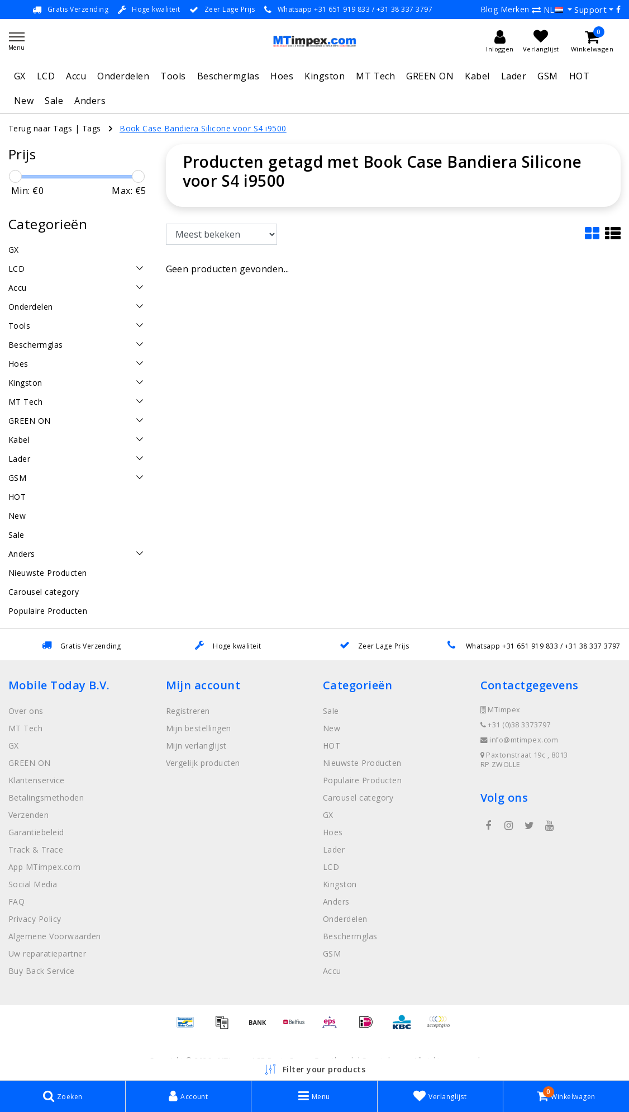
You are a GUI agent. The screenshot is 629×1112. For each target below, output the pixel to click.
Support (590, 9)
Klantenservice (36, 780)
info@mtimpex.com (519, 740)
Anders (90, 100)
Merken (515, 9)
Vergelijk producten (203, 763)
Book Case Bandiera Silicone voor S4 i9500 (203, 128)
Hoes (281, 76)
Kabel (477, 76)
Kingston (324, 76)
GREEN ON (430, 76)
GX (20, 76)
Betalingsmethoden (46, 797)
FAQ (16, 901)
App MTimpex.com (44, 867)
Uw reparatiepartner (47, 953)
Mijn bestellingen (198, 728)
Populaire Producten (362, 780)
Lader (513, 76)
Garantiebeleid (36, 832)
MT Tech (375, 76)
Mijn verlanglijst (196, 745)
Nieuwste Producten (362, 763)
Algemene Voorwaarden (54, 936)
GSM (547, 76)
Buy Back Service (41, 971)
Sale (54, 100)
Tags (91, 128)
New (24, 100)
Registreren (188, 711)
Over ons (26, 711)
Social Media (33, 884)
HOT (579, 76)
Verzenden (28, 815)
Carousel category (358, 797)
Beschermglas (228, 76)
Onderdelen (123, 76)
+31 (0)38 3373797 (515, 725)
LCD (46, 76)
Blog (489, 9)
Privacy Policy (34, 919)
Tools (172, 76)
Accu (76, 76)
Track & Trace (35, 849)
